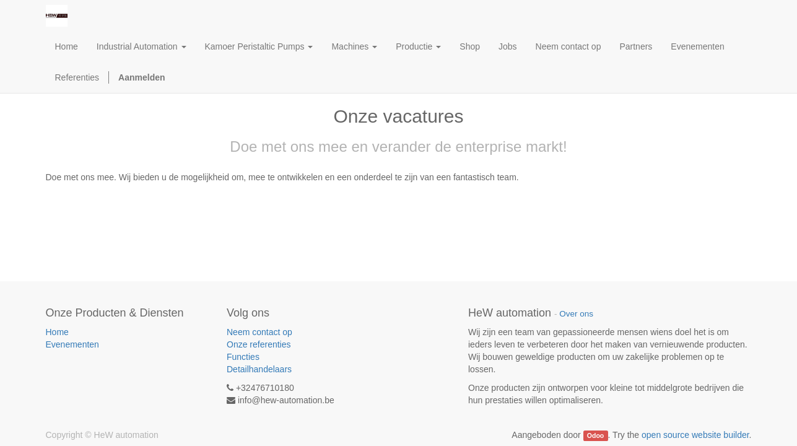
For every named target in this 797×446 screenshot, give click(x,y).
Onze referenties (259, 344)
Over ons (576, 313)
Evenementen (72, 344)
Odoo (595, 435)
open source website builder (695, 435)
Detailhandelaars (259, 369)
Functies (243, 357)
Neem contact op (259, 332)
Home (57, 332)
